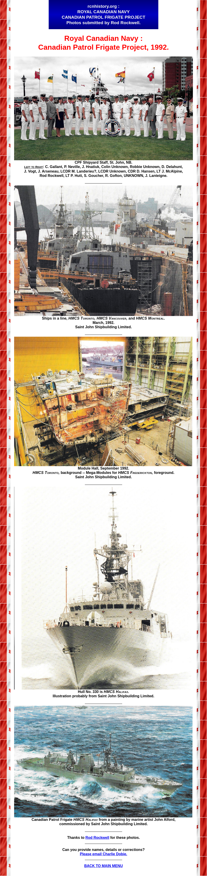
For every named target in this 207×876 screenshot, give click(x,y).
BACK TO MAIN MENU (103, 866)
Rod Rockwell (97, 838)
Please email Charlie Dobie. (103, 854)
